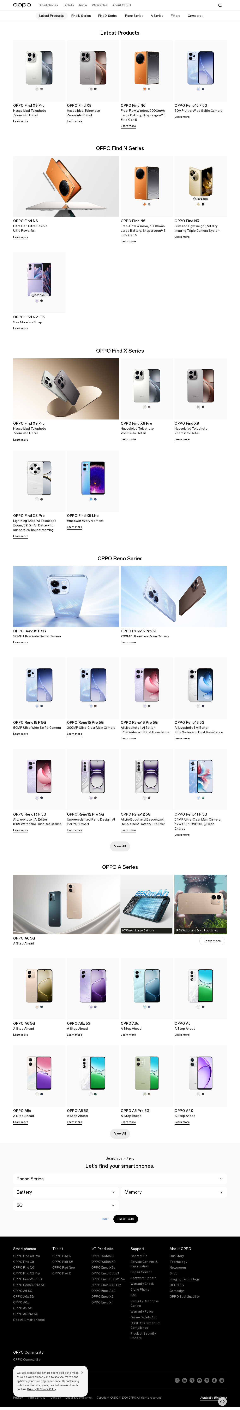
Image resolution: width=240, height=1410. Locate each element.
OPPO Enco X (101, 1302)
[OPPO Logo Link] (22, 5)
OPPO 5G (177, 1285)
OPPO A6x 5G (23, 1296)
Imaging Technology (184, 1279)
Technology (178, 1262)
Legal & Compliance (79, 1397)
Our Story (177, 1256)
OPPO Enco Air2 (103, 1291)
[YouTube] (199, 1380)
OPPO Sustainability (185, 1296)
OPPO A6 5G (22, 1291)
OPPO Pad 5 (61, 1256)
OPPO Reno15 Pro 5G (29, 1285)
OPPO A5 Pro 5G (25, 1314)
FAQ (134, 1295)
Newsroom (178, 1267)
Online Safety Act (144, 1317)
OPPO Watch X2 (103, 1262)
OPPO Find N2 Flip (26, 1273)
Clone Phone (140, 1289)
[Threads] (221, 1380)
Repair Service (141, 1272)
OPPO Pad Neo (63, 1267)
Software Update (144, 1278)
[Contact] (222, 1401)
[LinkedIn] (184, 1380)
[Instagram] (206, 1380)
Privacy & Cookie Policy (41, 1389)
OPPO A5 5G (22, 1308)
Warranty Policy (142, 1311)
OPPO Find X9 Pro (26, 1256)
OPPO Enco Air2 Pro (106, 1285)
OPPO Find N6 (23, 1267)
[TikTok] (214, 1380)
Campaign (177, 1291)
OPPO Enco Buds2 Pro (108, 1279)
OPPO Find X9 (23, 1262)
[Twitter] (192, 1380)
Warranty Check (142, 1284)
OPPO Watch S (102, 1256)
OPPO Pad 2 (61, 1273)
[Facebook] (177, 1380)
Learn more (20, 121)
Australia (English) (213, 1398)
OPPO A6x (21, 1302)
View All (120, 846)
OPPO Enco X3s (103, 1267)
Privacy (18, 1397)
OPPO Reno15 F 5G (27, 1279)
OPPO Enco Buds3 (105, 1273)
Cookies (55, 1397)
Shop (174, 1273)
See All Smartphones (29, 1320)
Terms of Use (37, 1397)
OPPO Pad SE (62, 1262)
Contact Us (139, 1256)
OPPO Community (26, 1360)
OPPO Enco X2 (102, 1296)
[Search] (220, 5)
